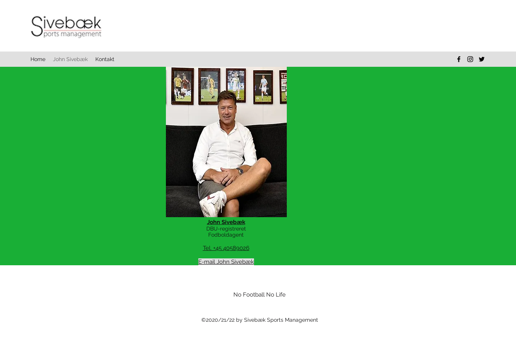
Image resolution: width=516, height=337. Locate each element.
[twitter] (481, 59)
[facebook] (459, 59)
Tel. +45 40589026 (226, 248)
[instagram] (470, 59)
